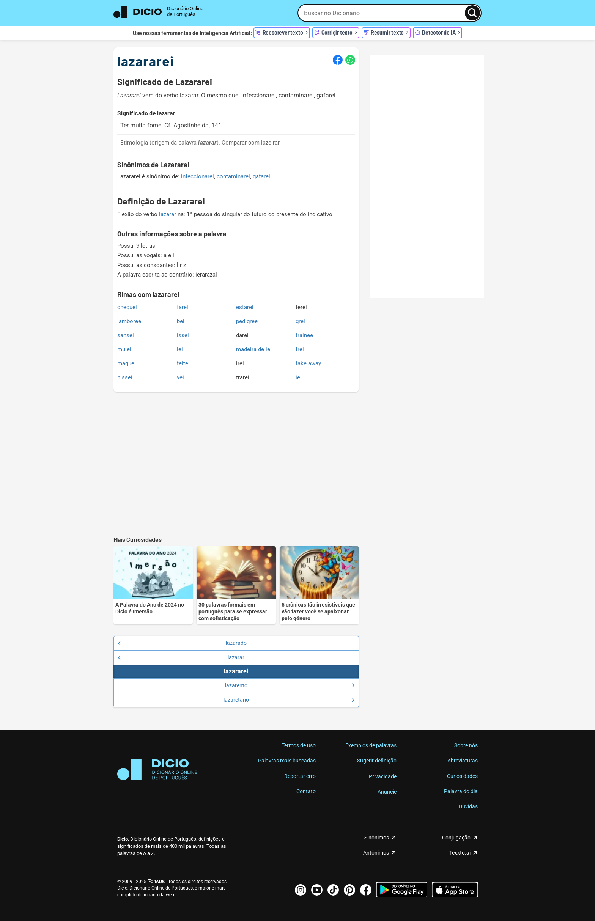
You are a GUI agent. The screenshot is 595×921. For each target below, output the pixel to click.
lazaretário (289, 700)
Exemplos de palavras (371, 745)
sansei (125, 335)
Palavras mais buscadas (287, 761)
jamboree (129, 321)
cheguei (127, 307)
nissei (124, 377)
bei (180, 321)
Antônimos (376, 853)
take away (308, 363)
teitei (183, 363)
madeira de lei (254, 349)
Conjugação (456, 838)
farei (182, 307)
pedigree (247, 321)
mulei (124, 349)
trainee (304, 335)
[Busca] (472, 12)
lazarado (182, 643)
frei (300, 349)
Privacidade (383, 776)
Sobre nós (466, 745)
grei (300, 321)
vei (180, 377)
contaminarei (233, 176)
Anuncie (387, 792)
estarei (244, 307)
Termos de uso (299, 745)
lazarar (167, 214)
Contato (306, 791)
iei (299, 377)
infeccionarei (197, 176)
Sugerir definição (377, 761)
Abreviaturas (462, 761)
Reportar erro (300, 776)
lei (180, 349)
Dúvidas (468, 806)
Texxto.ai (460, 853)
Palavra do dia (461, 791)
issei (183, 335)
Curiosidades (462, 776)
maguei (126, 363)
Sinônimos (376, 838)
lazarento (290, 685)
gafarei (261, 176)
